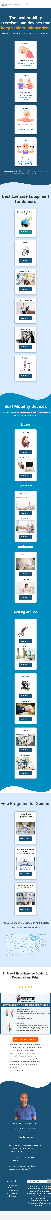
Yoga (28, 65)
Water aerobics (30, 95)
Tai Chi (33, 63)
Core (26, 159)
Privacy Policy (12, 1198)
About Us (12, 1190)
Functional (19, 63)
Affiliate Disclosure (12, 1195)
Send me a (25, 1136)
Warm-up (23, 65)
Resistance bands (22, 161)
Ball (26, 128)
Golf (24, 63)
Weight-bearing (25, 163)
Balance (19, 128)
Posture (30, 159)
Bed (23, 159)
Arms (19, 159)
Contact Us (12, 1193)
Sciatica (28, 63)
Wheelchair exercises (25, 97)
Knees (32, 128)
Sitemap (12, 1201)
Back (23, 128)
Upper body (30, 161)
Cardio (18, 95)
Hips (29, 128)
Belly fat (23, 95)
